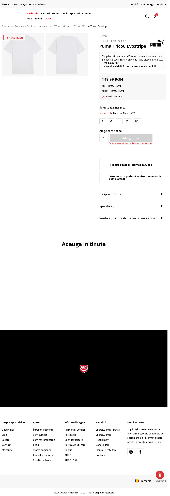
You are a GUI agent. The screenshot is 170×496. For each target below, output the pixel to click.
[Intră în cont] (154, 16)
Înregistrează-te (156, 4)
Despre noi (8, 429)
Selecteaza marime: (112, 107)
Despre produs (130, 194)
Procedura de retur (43, 455)
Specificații (130, 206)
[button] (124, 16)
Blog (4, 434)
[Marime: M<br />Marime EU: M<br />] (111, 121)
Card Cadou (102, 444)
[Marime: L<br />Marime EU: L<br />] (119, 121)
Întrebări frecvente (43, 429)
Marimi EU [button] (105, 113)
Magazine (7, 450)
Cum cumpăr (40, 434)
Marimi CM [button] (129, 113)
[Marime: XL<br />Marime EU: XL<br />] (127, 121)
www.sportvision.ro (69, 492)
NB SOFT (84, 492)
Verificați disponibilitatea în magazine (130, 218)
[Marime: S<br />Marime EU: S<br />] (102, 121)
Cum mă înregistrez (44, 439)
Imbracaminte (45, 26)
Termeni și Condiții (75, 429)
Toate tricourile (63, 26)
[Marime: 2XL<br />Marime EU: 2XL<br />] (137, 121)
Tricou (77, 26)
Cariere (5, 439)
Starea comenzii (42, 450)
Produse (31, 26)
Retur (36, 444)
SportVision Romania (13, 26)
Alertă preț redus (115, 96)
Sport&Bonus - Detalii (108, 429)
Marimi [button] (117, 113)
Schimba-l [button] (160, 480)
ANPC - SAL (71, 460)
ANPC (68, 455)
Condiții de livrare (42, 460)
